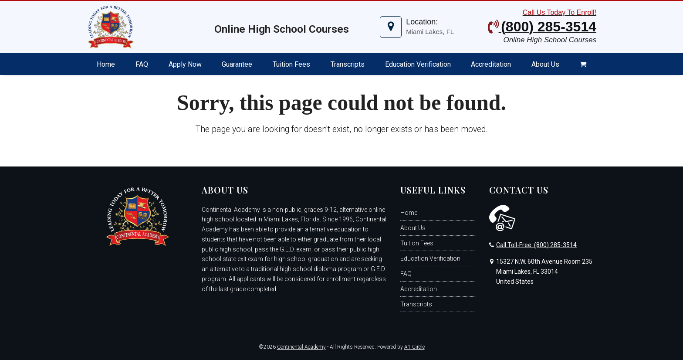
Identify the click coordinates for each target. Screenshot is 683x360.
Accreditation (418, 288)
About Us (413, 227)
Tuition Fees (416, 243)
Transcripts (416, 304)
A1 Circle (414, 347)
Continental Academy (301, 347)
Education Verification (430, 258)
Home (408, 212)
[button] (582, 64)
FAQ (406, 273)
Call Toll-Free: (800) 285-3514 (536, 244)
